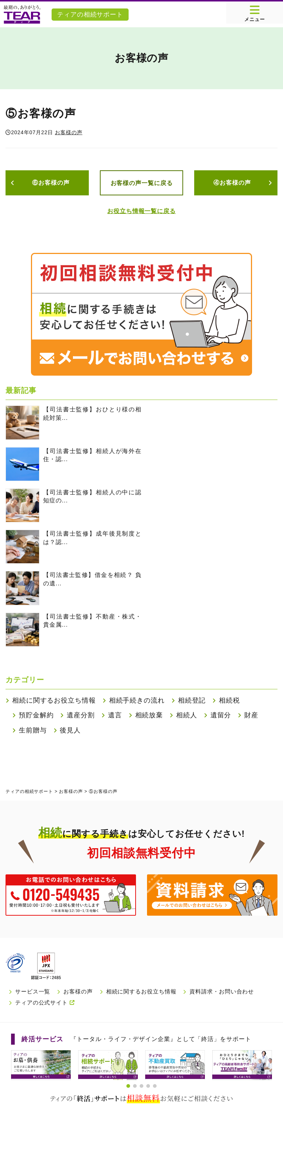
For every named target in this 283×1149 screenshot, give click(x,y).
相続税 (229, 700)
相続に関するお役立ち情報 (54, 700)
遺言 (115, 715)
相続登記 (192, 700)
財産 (251, 715)
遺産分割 (81, 715)
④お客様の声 (232, 183)
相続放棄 (149, 715)
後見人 (70, 730)
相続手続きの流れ (137, 700)
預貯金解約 (36, 715)
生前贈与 (33, 730)
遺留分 (220, 715)
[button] (128, 1086)
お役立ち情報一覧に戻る (141, 211)
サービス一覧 (32, 991)
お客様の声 (69, 132)
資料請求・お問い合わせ (221, 991)
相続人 (186, 715)
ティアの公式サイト (45, 1002)
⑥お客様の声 (50, 183)
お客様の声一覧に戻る (142, 183)
